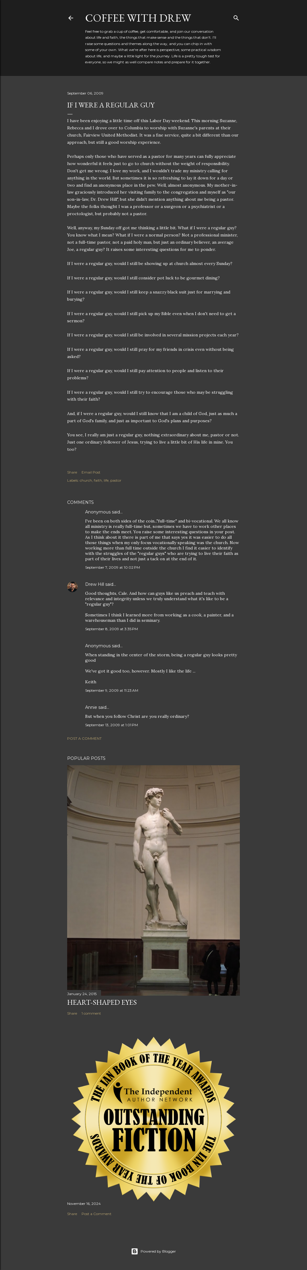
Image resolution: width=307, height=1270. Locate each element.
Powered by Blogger (153, 1251)
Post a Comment (84, 738)
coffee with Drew (138, 18)
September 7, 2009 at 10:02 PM (112, 567)
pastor (115, 480)
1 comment (91, 1013)
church (86, 480)
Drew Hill (94, 584)
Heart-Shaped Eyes (102, 1002)
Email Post (91, 472)
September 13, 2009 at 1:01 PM (111, 725)
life (106, 480)
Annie (91, 707)
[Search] (236, 17)
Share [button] (72, 472)
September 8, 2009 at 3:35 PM (111, 629)
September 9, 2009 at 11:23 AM (111, 690)
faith (98, 480)
